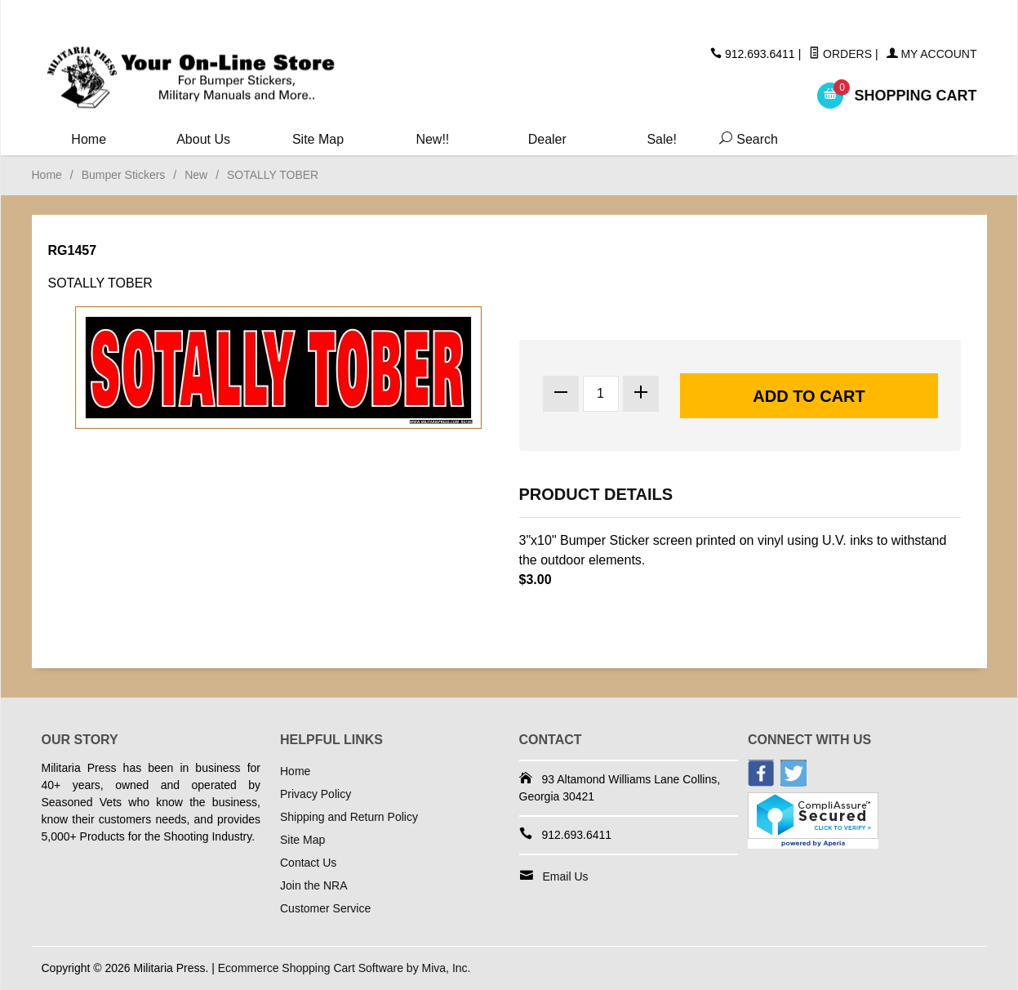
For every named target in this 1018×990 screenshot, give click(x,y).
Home (88, 139)
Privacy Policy (315, 793)
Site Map (318, 139)
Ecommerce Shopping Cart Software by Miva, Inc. (344, 967)
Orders (840, 53)
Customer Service (325, 908)
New (195, 174)
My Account (932, 53)
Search (745, 139)
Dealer (547, 139)
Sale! (661, 139)
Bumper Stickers (124, 174)
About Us (203, 139)
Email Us (566, 876)
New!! (432, 139)
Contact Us (308, 862)
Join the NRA (313, 885)
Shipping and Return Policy (349, 816)
